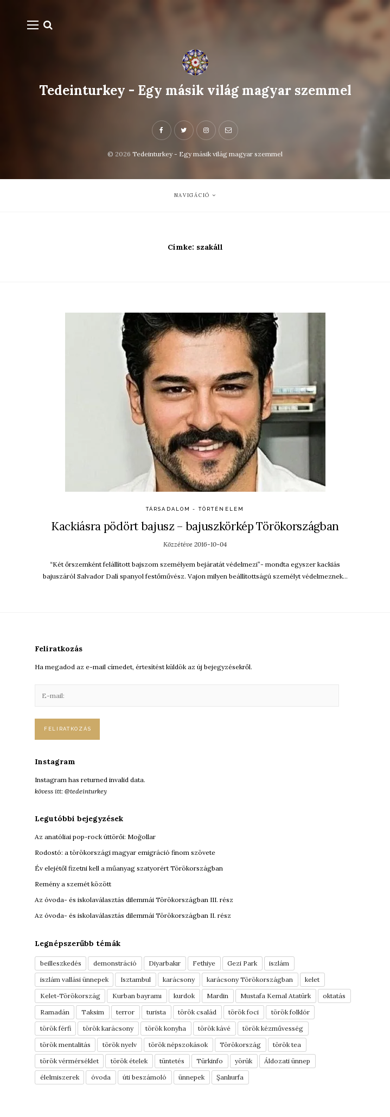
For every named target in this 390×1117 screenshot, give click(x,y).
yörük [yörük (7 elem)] (243, 1061)
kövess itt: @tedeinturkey (71, 791)
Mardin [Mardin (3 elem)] (217, 996)
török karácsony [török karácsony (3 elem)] (108, 1028)
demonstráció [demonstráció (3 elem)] (115, 963)
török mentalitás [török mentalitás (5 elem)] (65, 1044)
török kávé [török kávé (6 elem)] (214, 1028)
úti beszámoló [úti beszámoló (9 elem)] (145, 1077)
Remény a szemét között (73, 884)
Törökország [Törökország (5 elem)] (240, 1044)
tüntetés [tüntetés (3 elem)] (171, 1061)
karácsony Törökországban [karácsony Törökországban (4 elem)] (250, 979)
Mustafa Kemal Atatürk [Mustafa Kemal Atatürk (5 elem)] (275, 996)
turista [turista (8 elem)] (156, 1012)
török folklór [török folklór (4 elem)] (290, 1012)
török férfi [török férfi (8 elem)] (55, 1028)
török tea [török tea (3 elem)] (287, 1044)
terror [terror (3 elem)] (125, 1012)
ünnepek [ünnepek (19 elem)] (191, 1077)
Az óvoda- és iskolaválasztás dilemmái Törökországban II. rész (133, 915)
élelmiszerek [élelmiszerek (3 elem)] (59, 1077)
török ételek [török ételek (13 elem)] (129, 1061)
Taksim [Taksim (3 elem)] (92, 1012)
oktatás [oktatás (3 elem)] (334, 996)
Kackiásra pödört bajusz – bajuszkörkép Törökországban (195, 526)
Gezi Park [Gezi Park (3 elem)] (242, 963)
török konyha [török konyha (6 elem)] (165, 1028)
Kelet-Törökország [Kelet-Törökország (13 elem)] (70, 996)
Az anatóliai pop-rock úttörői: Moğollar (95, 837)
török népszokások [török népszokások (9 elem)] (178, 1044)
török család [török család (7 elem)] (197, 1012)
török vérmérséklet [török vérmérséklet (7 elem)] (69, 1061)
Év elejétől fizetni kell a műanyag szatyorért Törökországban (129, 868)
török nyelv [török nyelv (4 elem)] (120, 1044)
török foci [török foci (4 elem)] (243, 1012)
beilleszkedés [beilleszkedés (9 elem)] (60, 963)
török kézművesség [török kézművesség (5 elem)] (272, 1028)
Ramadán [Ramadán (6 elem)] (54, 1012)
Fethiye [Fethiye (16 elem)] (204, 963)
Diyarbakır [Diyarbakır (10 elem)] (165, 963)
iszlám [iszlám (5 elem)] (279, 963)
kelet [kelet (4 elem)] (312, 979)
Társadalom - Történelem (195, 509)
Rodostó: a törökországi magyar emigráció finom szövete (125, 852)
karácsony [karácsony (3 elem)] (179, 979)
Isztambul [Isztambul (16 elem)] (135, 979)
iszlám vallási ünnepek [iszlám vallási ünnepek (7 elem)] (74, 979)
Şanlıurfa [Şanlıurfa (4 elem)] (230, 1077)
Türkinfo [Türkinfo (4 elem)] (209, 1061)
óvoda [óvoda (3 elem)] (101, 1077)
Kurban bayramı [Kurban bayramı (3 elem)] (137, 996)
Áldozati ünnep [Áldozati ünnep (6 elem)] (287, 1061)
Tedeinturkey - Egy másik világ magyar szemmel (195, 90)
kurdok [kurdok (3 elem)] (184, 996)
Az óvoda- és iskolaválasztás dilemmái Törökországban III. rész (134, 900)
